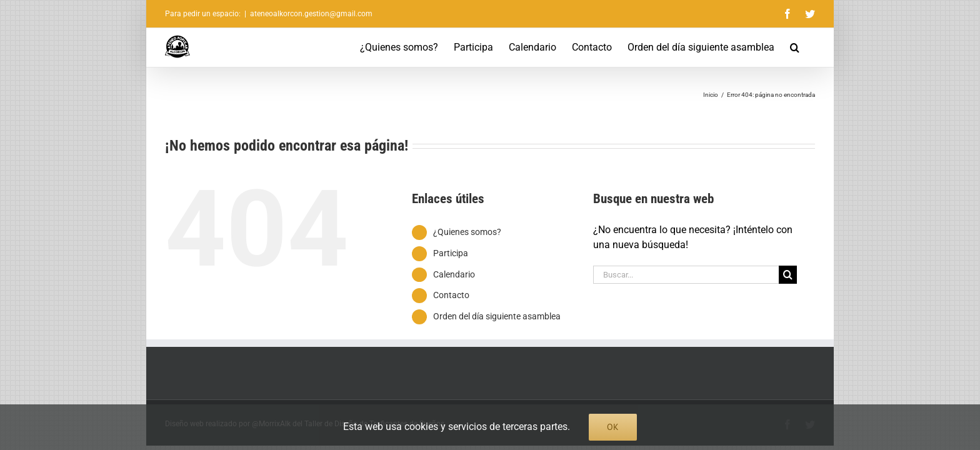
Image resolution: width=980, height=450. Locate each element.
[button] (810, 47)
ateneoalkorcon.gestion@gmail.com (311, 13)
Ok (613, 426)
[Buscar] (788, 275)
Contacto (451, 295)
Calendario (454, 274)
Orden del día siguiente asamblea (497, 316)
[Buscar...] (686, 275)
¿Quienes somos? (467, 232)
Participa (450, 253)
